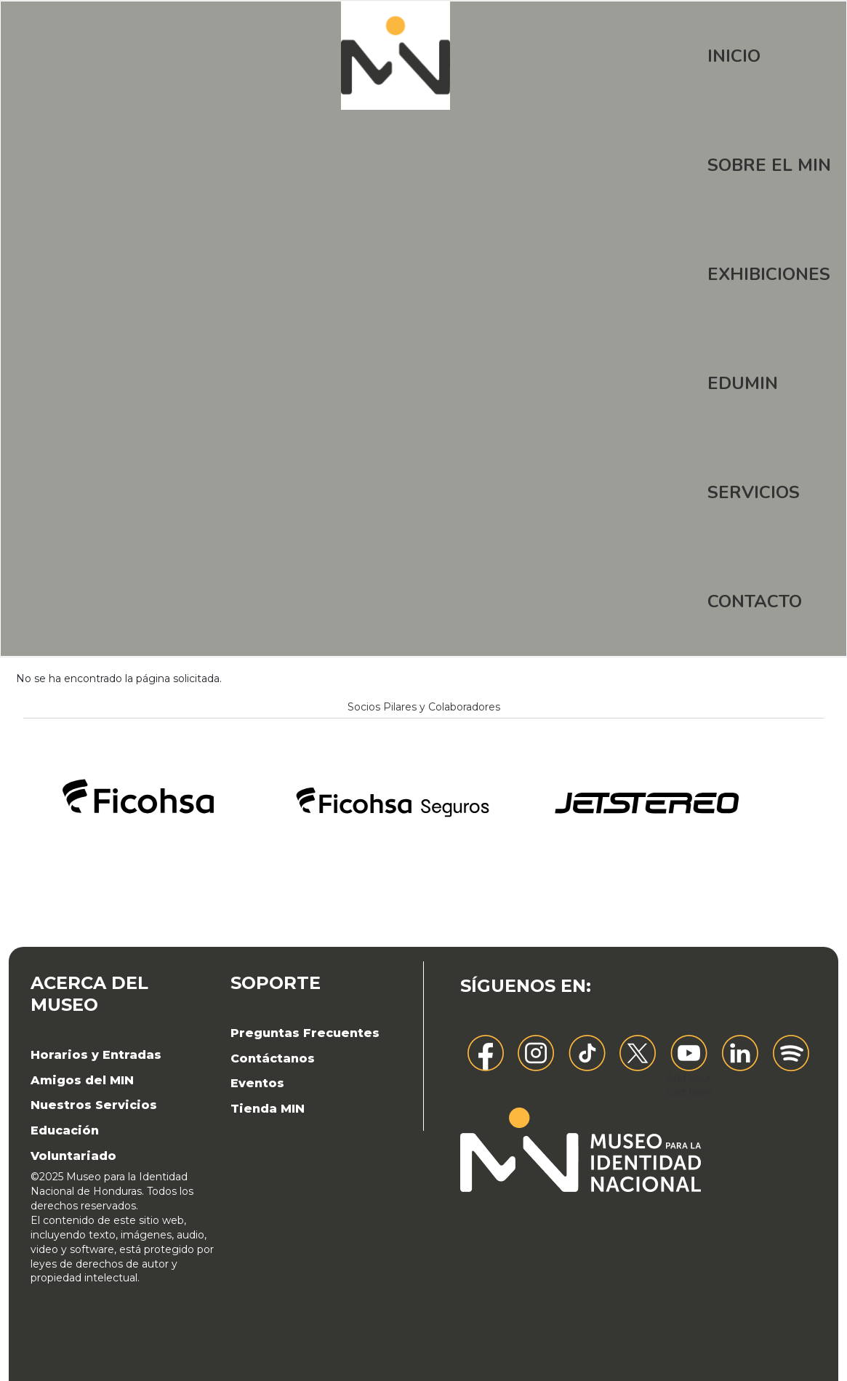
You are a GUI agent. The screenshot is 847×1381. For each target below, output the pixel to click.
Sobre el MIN (769, 165)
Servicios (753, 492)
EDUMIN (742, 383)
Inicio (733, 56)
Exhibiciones (768, 274)
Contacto (754, 601)
